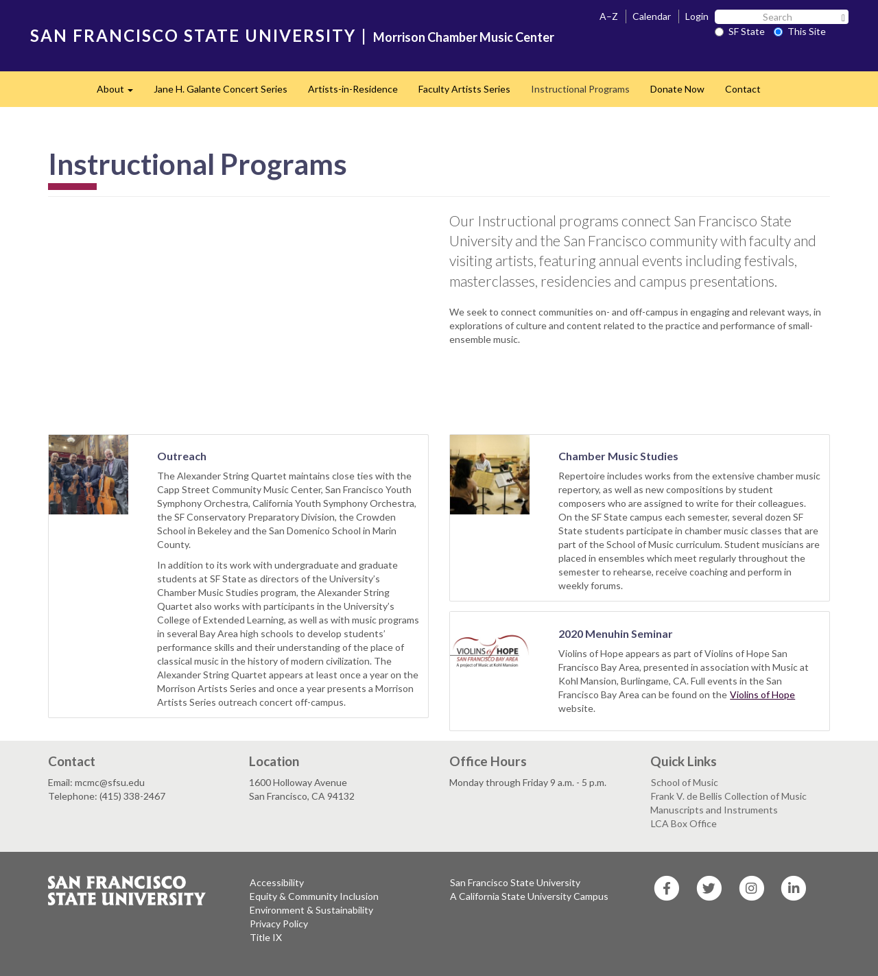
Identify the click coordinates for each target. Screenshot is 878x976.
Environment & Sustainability (311, 910)
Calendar (651, 16)
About (120, 93)
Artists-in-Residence (353, 89)
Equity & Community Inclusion (314, 896)
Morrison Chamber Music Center (463, 37)
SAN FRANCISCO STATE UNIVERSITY (193, 35)
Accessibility (277, 882)
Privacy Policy (279, 923)
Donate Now (677, 89)
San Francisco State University (515, 882)
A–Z (609, 16)
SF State (740, 31)
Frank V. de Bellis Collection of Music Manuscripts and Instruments (728, 803)
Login (697, 16)
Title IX (266, 937)
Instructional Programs (580, 89)
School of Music (684, 782)
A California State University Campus (529, 896)
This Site (800, 31)
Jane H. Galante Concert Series (220, 89)
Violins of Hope (762, 694)
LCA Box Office (684, 823)
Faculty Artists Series (464, 89)
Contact (743, 89)
